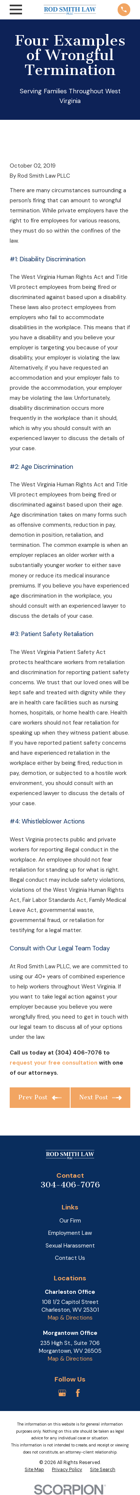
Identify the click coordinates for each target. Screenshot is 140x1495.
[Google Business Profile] (62, 1393)
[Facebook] (78, 1393)
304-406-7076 (70, 1184)
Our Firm (70, 1220)
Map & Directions (70, 1317)
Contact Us (70, 1258)
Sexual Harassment (70, 1245)
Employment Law (70, 1233)
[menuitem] (34, 1470)
